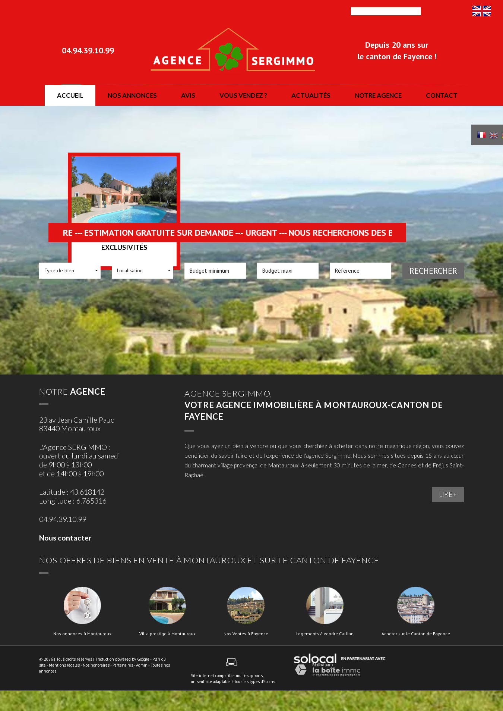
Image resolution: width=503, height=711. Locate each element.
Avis (188, 95)
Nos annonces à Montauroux (82, 634)
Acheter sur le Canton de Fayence (416, 634)
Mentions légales (64, 665)
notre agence (378, 95)
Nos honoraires (96, 665)
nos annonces (132, 95)
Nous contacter (65, 537)
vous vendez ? (243, 95)
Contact (442, 95)
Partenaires (123, 665)
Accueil (70, 95)
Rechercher (433, 270)
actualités (310, 95)
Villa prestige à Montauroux (167, 634)
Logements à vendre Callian (325, 634)
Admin (142, 665)
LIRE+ (448, 494)
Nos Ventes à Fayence (246, 634)
